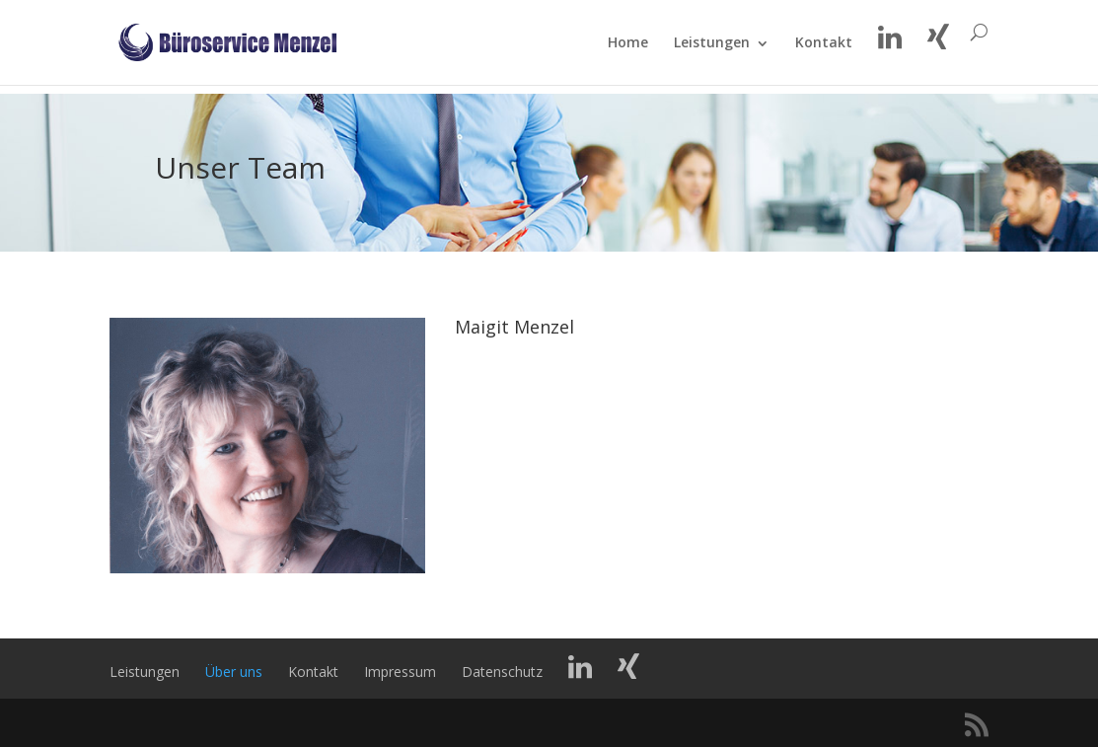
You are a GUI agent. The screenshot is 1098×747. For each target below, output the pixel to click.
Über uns (233, 671)
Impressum (400, 671)
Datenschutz (502, 671)
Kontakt (823, 52)
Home (628, 52)
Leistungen (712, 52)
